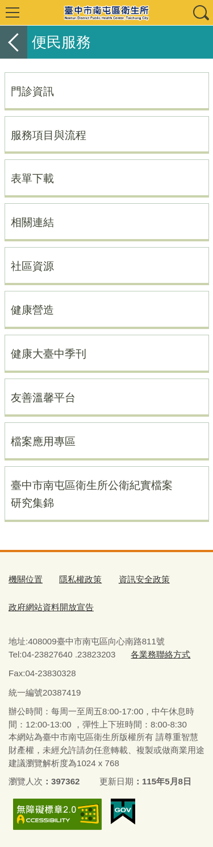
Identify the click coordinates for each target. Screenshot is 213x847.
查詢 (200, 12)
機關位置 (26, 579)
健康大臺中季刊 (48, 353)
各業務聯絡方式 (160, 654)
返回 (13, 42)
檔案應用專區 (43, 441)
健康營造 (32, 309)
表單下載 (32, 178)
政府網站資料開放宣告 (51, 607)
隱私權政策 (80, 579)
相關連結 (32, 222)
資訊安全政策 (144, 579)
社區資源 (32, 266)
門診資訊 (32, 91)
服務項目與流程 (48, 135)
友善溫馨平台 (43, 397)
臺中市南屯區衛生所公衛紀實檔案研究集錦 (92, 494)
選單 (12, 12)
